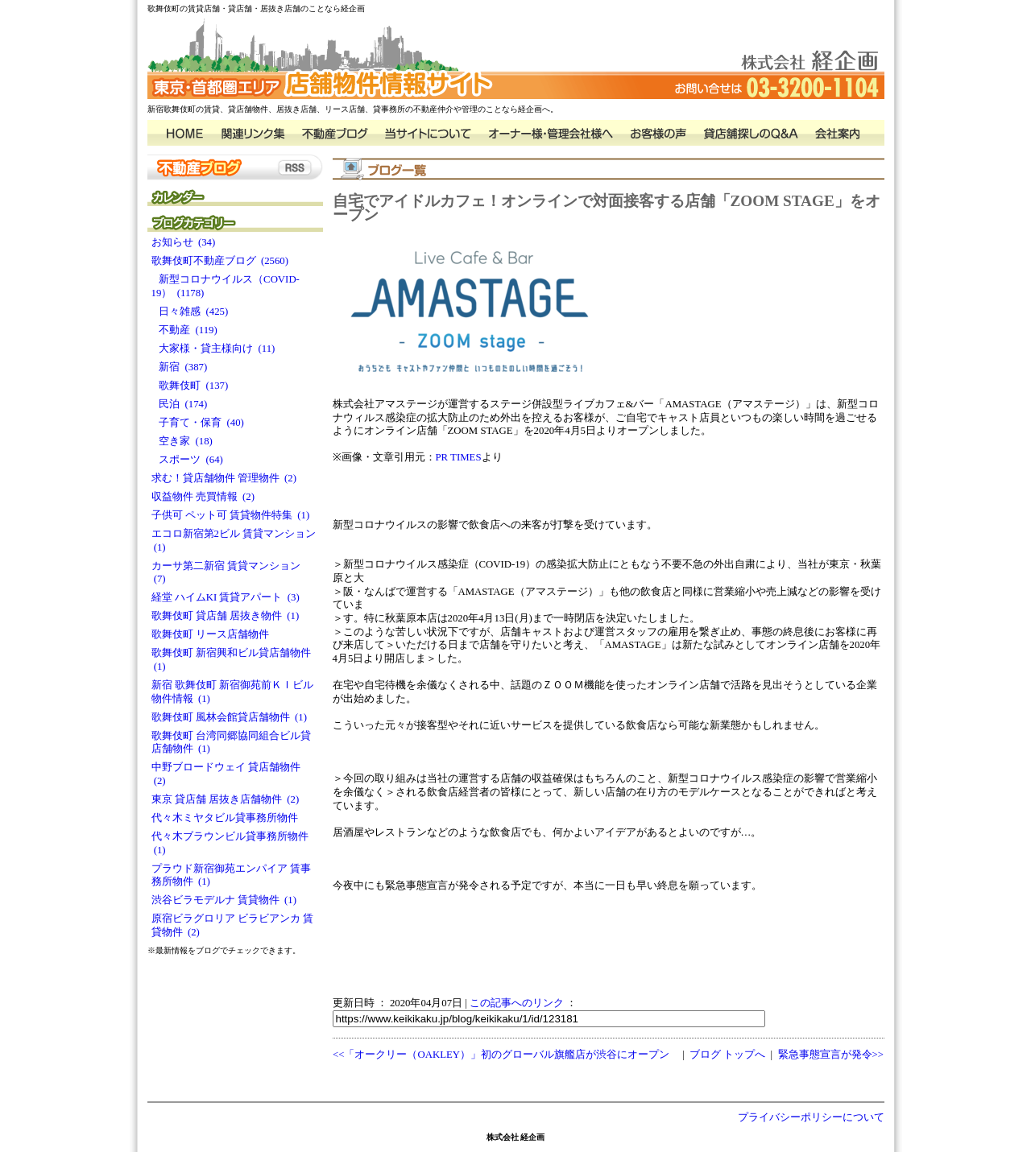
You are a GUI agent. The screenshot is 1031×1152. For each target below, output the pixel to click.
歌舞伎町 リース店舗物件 (213, 634)
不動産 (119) (184, 330)
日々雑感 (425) (190, 311)
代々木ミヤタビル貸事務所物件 (227, 818)
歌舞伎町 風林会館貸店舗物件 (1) (229, 717)
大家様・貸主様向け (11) (213, 348)
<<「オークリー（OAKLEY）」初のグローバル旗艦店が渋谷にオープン (501, 1054)
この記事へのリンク (517, 1003)
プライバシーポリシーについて (811, 1117)
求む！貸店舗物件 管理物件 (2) (224, 478)
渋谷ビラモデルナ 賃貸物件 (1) (224, 900)
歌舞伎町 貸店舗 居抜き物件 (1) (225, 615)
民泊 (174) (179, 404)
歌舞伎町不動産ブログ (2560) (220, 260)
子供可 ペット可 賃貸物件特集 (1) (230, 515)
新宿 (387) (179, 367)
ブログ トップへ (727, 1054)
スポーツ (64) (187, 459)
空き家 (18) (182, 441)
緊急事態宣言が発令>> (831, 1054)
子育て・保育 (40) (197, 422)
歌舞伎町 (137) (190, 385)
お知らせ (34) (183, 242)
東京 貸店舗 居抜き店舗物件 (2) (225, 799)
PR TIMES (459, 457)
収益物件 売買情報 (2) (203, 496)
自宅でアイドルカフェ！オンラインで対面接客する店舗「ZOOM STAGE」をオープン (606, 207)
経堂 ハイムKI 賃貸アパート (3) (225, 597)
